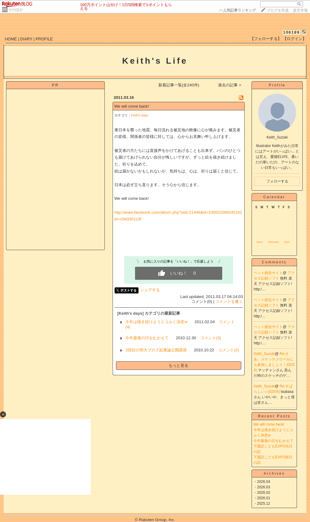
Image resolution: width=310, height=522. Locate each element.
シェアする (150, 290)
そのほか (15, 10)
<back (259, 242)
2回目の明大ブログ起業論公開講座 (155, 350)
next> (287, 242)
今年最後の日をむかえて (147, 338)
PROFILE (44, 39)
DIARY (26, 39)
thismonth (273, 242)
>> (237, 10)
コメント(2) (228, 350)
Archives (274, 473)
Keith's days (139, 115)
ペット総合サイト (268, 273)
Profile (277, 85)
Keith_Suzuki (264, 354)
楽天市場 (300, 10)
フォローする (277, 181)
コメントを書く (229, 301)
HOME (11, 39)
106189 (291, 32)
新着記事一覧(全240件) (178, 85)
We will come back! (131, 106)
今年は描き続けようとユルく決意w (156, 322)
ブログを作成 (278, 10)
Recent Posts (274, 416)
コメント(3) (210, 338)
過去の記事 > (229, 85)
